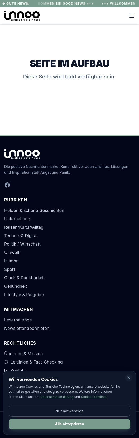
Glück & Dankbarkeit (24, 277)
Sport (9, 269)
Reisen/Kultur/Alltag (24, 227)
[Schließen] (128, 377)
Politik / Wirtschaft (22, 244)
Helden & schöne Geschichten (34, 210)
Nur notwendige (69, 411)
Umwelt (11, 252)
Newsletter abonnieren (26, 328)
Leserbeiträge (18, 319)
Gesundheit (15, 286)
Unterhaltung (17, 218)
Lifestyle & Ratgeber (24, 294)
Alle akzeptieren (69, 424)
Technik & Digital (20, 235)
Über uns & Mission (23, 353)
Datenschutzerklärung (56, 397)
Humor (11, 260)
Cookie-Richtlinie (93, 397)
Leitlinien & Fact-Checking (33, 362)
